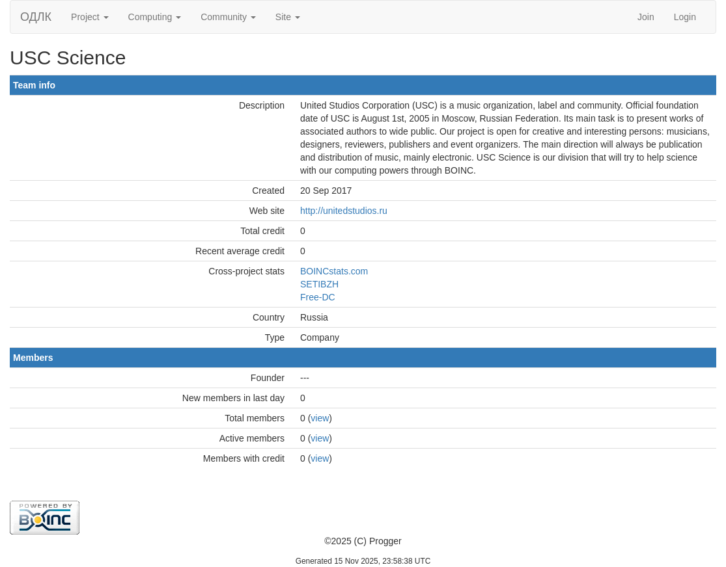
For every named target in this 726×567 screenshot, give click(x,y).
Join (645, 17)
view (320, 418)
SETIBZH (319, 284)
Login (685, 17)
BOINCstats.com (334, 271)
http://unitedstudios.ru (343, 210)
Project (89, 17)
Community (228, 17)
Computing (155, 17)
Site (287, 17)
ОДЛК (35, 16)
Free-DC (317, 297)
